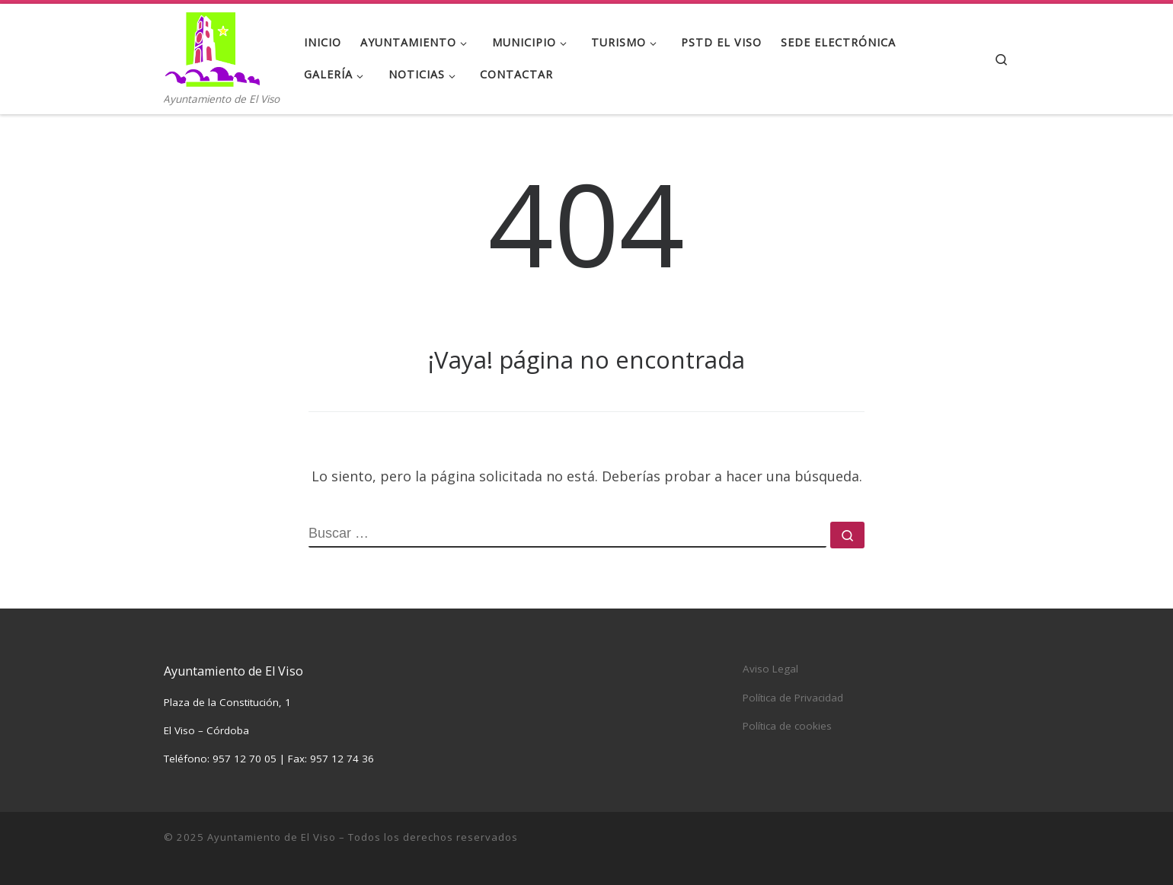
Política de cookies (787, 726)
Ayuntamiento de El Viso (271, 837)
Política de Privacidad (793, 697)
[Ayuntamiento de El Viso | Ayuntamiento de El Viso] (212, 46)
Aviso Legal (770, 669)
